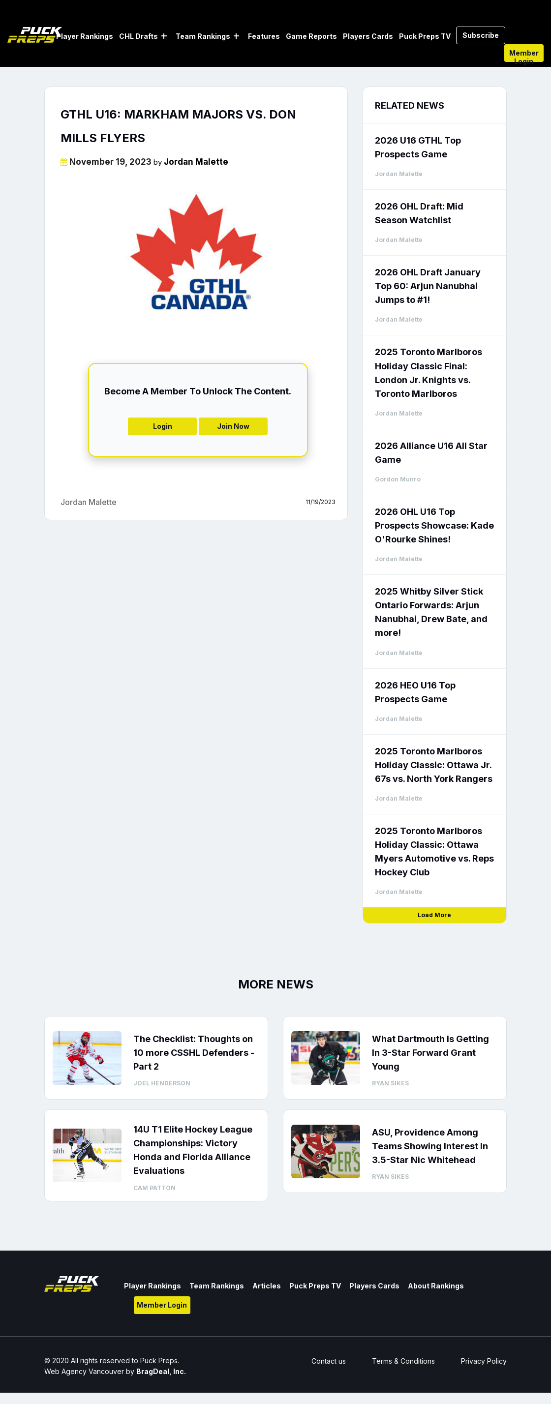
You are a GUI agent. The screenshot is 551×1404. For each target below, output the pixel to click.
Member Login (524, 55)
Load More (434, 915)
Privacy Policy (484, 1361)
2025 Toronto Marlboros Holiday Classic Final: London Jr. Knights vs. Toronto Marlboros (428, 372)
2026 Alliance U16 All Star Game (431, 453)
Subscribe (480, 35)
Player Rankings (84, 36)
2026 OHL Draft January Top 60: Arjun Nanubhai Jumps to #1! (428, 286)
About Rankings (436, 1286)
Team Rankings (203, 36)
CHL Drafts (138, 36)
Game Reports (311, 36)
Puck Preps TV (425, 36)
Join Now (233, 426)
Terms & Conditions (403, 1361)
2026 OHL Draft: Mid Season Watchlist (419, 213)
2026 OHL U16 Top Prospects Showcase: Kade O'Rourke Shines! (434, 525)
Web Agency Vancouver (84, 1371)
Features (264, 36)
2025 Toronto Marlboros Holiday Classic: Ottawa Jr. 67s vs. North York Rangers (433, 765)
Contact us (328, 1361)
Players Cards (368, 36)
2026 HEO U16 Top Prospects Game (415, 692)
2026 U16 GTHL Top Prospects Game (418, 147)
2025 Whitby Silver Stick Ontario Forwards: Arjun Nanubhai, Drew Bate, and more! (431, 612)
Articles (266, 1286)
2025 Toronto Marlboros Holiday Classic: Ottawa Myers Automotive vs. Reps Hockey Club (434, 851)
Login (162, 426)
